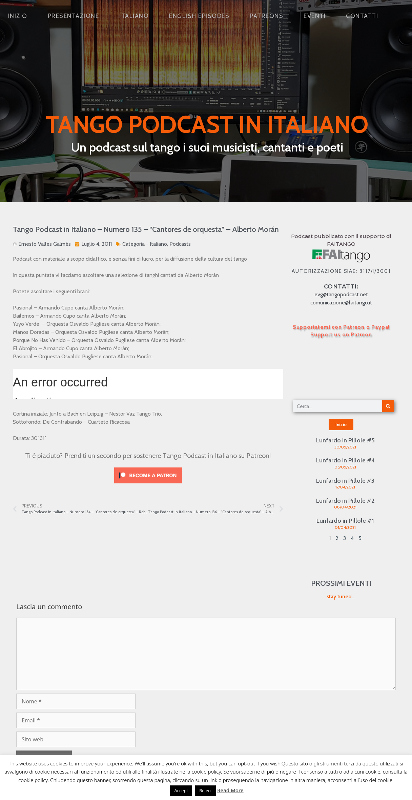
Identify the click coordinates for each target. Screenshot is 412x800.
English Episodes (199, 16)
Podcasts (180, 244)
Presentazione (73, 16)
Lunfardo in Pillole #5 (345, 440)
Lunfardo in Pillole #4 (345, 460)
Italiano (134, 16)
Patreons (266, 16)
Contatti (362, 16)
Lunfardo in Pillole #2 (345, 500)
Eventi (315, 16)
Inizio (17, 16)
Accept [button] (181, 790)
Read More (230, 790)
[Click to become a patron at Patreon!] (148, 485)
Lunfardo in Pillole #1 (345, 520)
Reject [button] (205, 790)
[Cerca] (388, 406)
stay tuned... (341, 596)
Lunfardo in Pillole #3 (345, 480)
